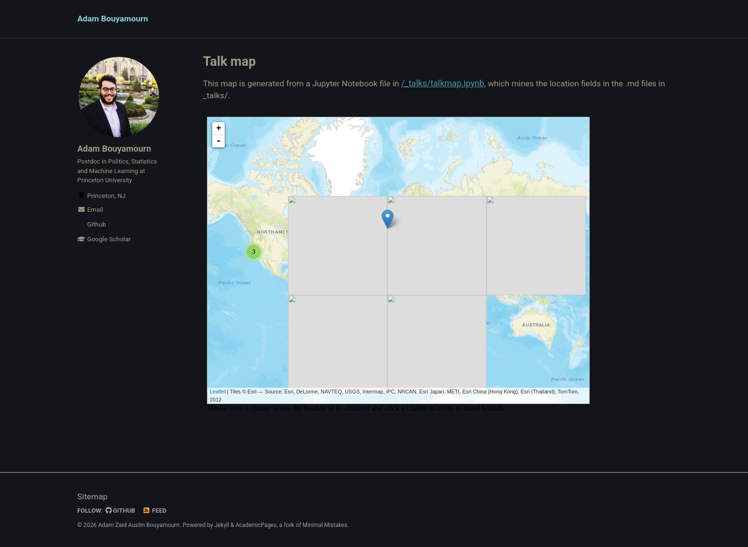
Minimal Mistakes (328, 525)
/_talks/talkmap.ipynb (451, 85)
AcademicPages (257, 525)
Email (90, 216)
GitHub (121, 510)
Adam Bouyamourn (114, 19)
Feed (157, 510)
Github (91, 231)
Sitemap (93, 497)
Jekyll (222, 525)
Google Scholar (104, 246)
